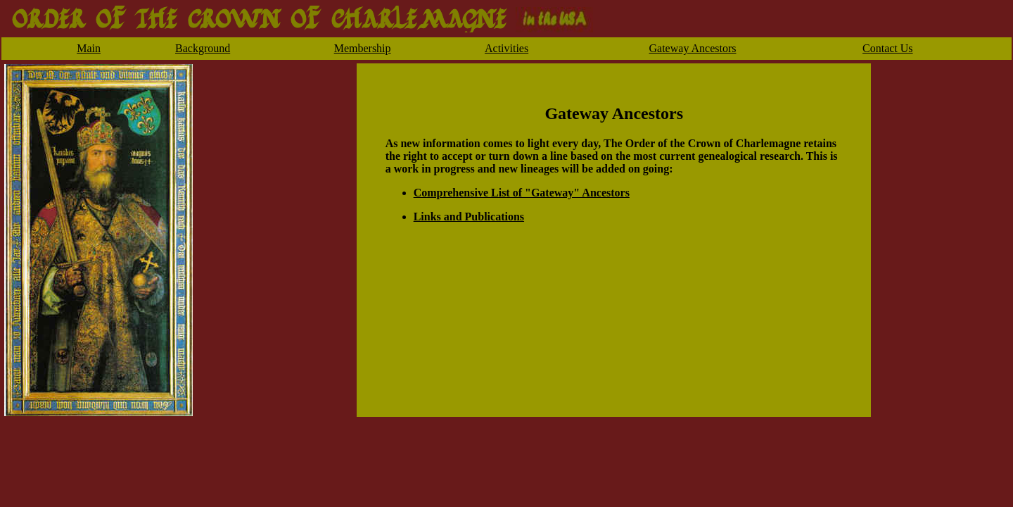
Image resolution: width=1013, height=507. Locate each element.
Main (89, 48)
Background (202, 48)
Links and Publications (469, 217)
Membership (362, 48)
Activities (506, 48)
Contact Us (887, 48)
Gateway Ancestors (693, 48)
